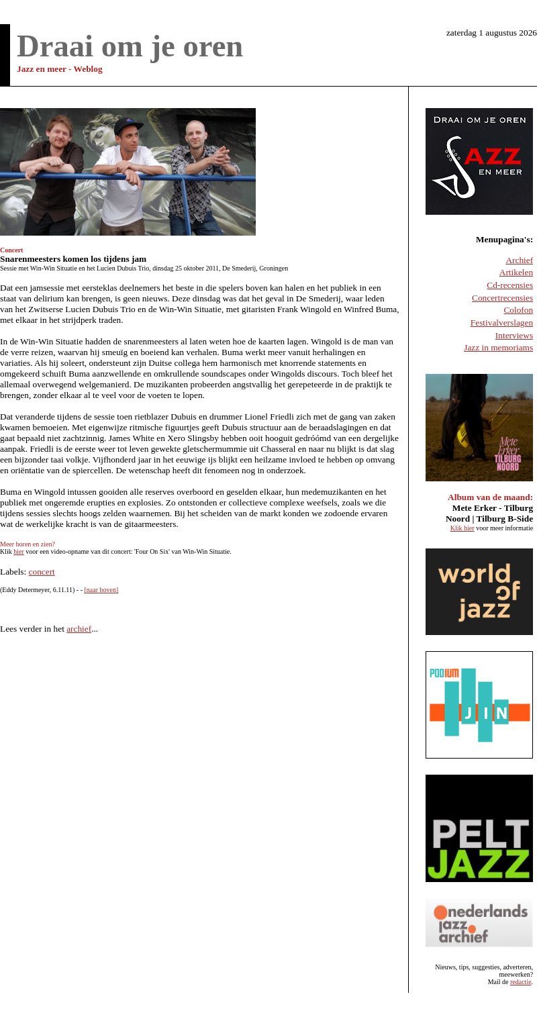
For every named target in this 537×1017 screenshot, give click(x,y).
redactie (521, 981)
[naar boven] (101, 589)
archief (78, 629)
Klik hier (462, 528)
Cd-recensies (510, 285)
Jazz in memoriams (498, 347)
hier (18, 551)
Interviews (514, 335)
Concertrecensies (502, 298)
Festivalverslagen (502, 323)
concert (42, 572)
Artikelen (516, 272)
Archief (519, 260)
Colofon (518, 310)
